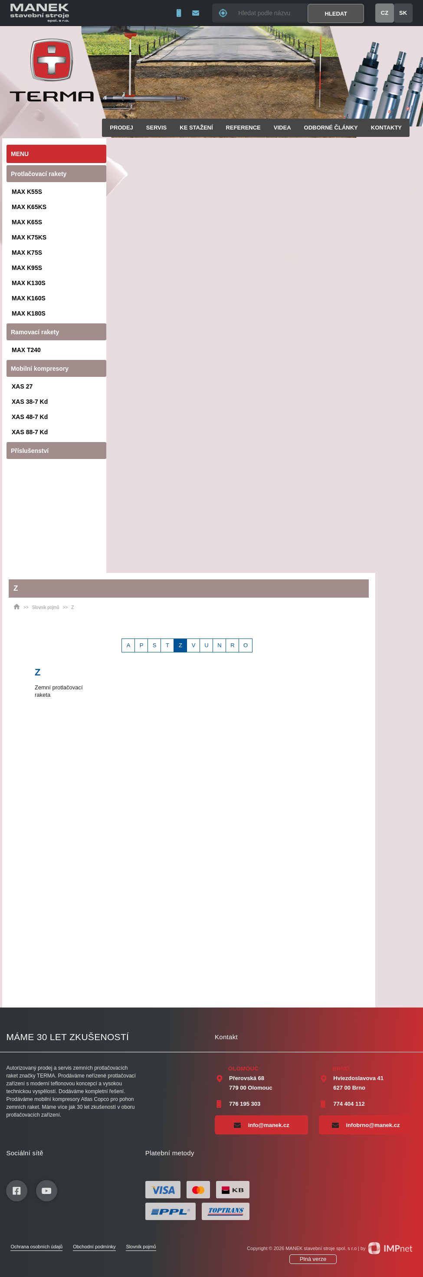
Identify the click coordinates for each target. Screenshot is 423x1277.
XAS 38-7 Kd (30, 401)
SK (403, 13)
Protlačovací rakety (38, 173)
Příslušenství (30, 450)
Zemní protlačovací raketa (59, 691)
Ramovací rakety (35, 332)
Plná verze (313, 1259)
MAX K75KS (29, 237)
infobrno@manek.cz (366, 1125)
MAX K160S (29, 298)
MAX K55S (27, 191)
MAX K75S (27, 252)
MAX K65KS (29, 206)
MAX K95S (27, 267)
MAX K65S (27, 222)
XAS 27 (22, 386)
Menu (20, 153)
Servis (156, 127)
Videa (282, 127)
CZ (384, 13)
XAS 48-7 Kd (30, 416)
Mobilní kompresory (40, 368)
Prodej (121, 127)
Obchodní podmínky (94, 1246)
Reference (243, 127)
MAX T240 (26, 349)
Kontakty (386, 127)
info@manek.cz (261, 1125)
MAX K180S (29, 313)
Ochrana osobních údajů (36, 1246)
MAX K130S (29, 282)
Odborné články (331, 127)
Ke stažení (196, 127)
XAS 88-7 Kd (30, 432)
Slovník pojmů (45, 607)
